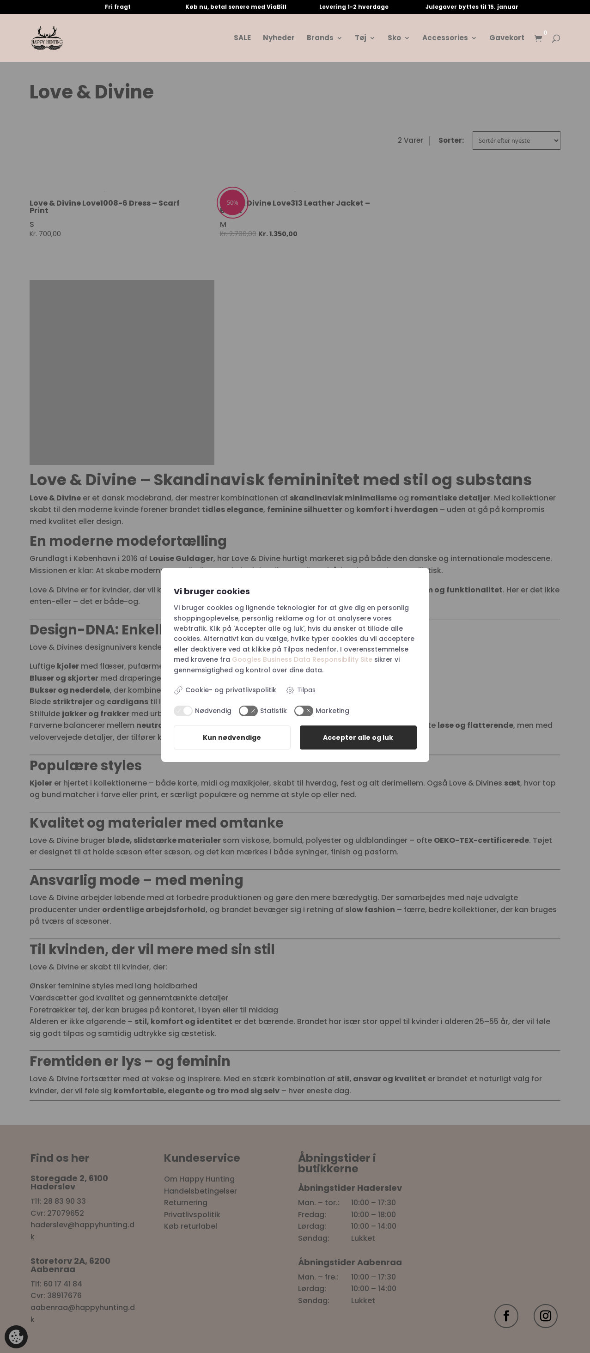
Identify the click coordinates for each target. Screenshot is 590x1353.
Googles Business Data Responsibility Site (302, 659)
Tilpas (301, 690)
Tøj (360, 39)
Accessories (445, 39)
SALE (242, 39)
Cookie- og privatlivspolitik (225, 690)
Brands (320, 39)
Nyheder (279, 39)
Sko (394, 39)
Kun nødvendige (232, 737)
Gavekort (506, 39)
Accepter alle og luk (358, 737)
